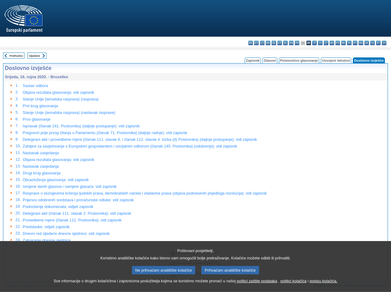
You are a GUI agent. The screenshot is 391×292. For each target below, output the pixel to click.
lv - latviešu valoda (320, 43)
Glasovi (270, 60)
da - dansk (268, 43)
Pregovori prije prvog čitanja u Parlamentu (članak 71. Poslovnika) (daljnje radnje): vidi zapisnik (105, 132)
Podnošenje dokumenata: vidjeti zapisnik (58, 206)
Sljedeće (34, 55)
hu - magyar (332, 43)
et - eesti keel (279, 43)
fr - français (297, 43)
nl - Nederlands (343, 43)
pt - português (355, 43)
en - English (291, 43)
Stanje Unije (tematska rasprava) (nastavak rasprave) (69, 112)
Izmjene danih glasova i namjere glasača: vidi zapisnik (69, 186)
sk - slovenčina (366, 43)
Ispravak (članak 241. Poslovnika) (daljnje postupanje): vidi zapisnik (81, 126)
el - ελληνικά (285, 43)
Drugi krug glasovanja (41, 173)
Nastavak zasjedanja (41, 153)
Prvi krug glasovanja (40, 106)
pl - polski (349, 43)
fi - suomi (378, 43)
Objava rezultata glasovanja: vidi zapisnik (58, 92)
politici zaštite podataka (257, 287)
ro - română (361, 43)
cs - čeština (262, 43)
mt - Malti (337, 43)
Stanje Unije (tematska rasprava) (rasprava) (60, 99)
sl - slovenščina (372, 43)
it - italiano (314, 43)
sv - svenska (384, 43)
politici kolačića (293, 287)
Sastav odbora (35, 85)
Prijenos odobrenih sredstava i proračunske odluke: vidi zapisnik (78, 200)
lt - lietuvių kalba (326, 43)
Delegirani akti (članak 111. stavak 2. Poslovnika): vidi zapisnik (77, 213)
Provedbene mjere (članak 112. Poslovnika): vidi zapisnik (72, 220)
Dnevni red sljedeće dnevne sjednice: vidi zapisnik (66, 233)
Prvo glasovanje (36, 119)
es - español (256, 43)
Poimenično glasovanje (299, 60)
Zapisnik (253, 60)
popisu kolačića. (323, 287)
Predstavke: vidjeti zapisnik (46, 226)
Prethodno (16, 55)
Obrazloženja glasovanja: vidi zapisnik (56, 179)
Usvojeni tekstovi (336, 60)
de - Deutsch (274, 43)
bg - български (250, 43)
